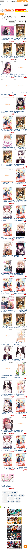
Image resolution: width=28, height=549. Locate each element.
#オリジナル (6, 495)
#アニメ (5, 498)
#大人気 (18, 498)
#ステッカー (6, 501)
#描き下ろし (14, 495)
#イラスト (21, 495)
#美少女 (18, 501)
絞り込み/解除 (12, 21)
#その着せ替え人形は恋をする (10, 492)
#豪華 (12, 501)
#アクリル (11, 498)
